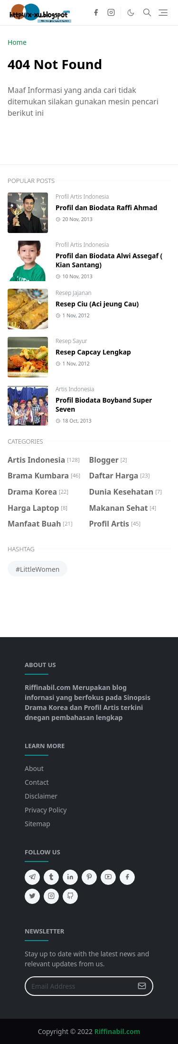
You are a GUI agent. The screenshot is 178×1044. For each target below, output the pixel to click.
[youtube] (108, 877)
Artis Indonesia (75, 389)
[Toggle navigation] (163, 12)
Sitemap (37, 823)
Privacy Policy (45, 809)
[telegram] (32, 877)
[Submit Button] (141, 986)
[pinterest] (89, 877)
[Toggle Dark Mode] (131, 12)
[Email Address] (79, 986)
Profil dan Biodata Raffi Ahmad (106, 207)
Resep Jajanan (74, 293)
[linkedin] (70, 877)
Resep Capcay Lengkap (93, 351)
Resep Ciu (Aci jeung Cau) (97, 303)
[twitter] (32, 896)
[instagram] (111, 12)
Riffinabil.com (117, 1031)
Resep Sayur (71, 341)
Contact (37, 782)
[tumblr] (51, 877)
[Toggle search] (147, 12)
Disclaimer (41, 796)
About (34, 768)
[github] (70, 896)
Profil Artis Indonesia (82, 197)
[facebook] (95, 12)
